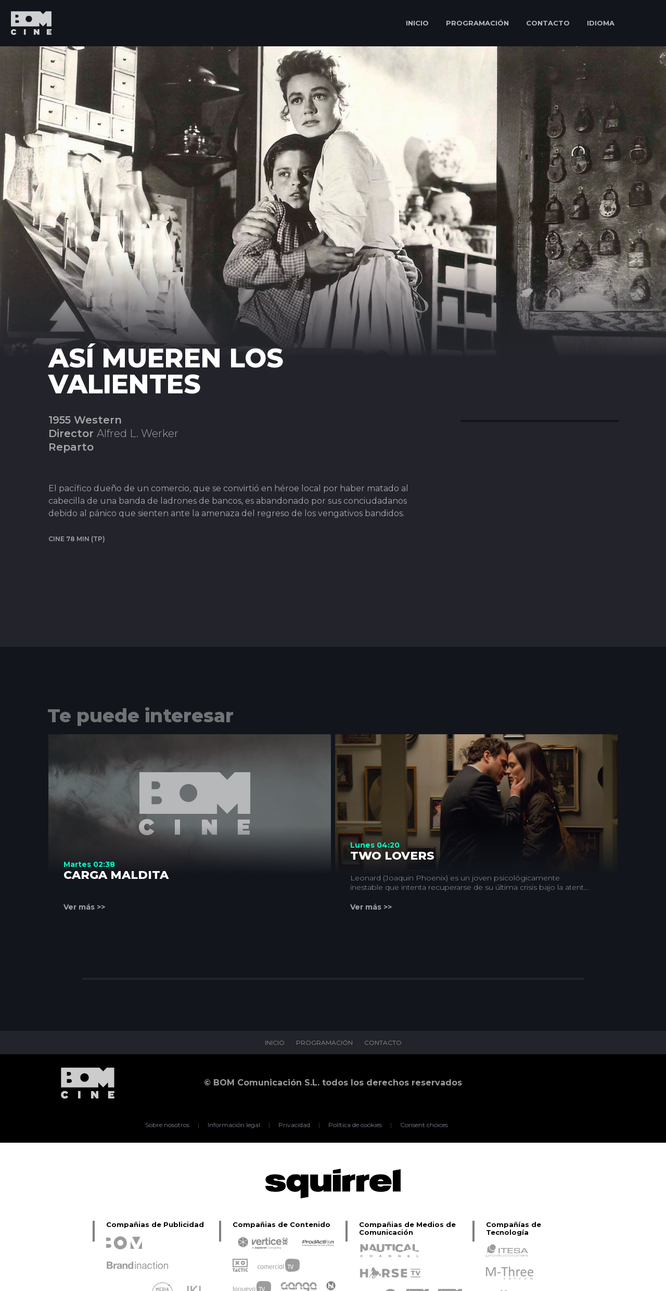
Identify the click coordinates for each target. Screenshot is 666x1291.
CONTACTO (548, 23)
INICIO (417, 23)
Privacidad (294, 1125)
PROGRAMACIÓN (477, 23)
